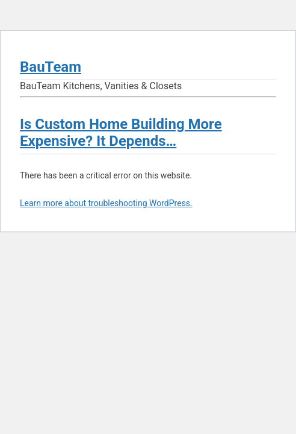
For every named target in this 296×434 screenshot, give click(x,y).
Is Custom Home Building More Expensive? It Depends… (121, 132)
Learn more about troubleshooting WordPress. (106, 203)
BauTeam (50, 66)
